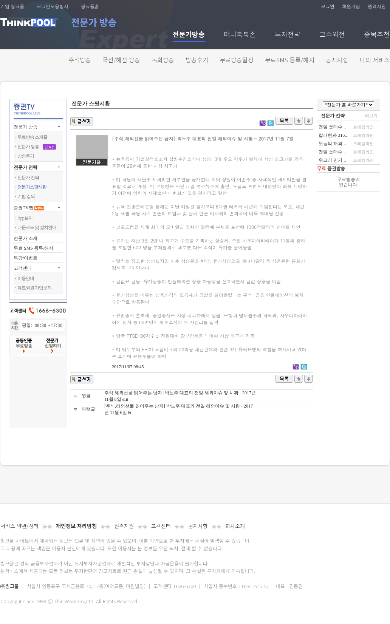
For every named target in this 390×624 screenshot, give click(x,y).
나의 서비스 (375, 59)
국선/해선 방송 (121, 59)
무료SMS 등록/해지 (289, 59)
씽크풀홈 (90, 6)
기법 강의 (26, 196)
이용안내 (25, 278)
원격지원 (377, 6)
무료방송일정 (237, 59)
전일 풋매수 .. (332, 127)
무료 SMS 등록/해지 (33, 248)
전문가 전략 (25, 167)
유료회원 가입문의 (34, 287)
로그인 (327, 6)
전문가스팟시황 (31, 187)
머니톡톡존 (240, 35)
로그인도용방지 (52, 6)
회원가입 (351, 6)
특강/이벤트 (25, 258)
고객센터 (161, 526)
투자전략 (287, 35)
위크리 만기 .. (332, 160)
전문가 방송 (25, 127)
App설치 (24, 218)
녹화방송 (163, 59)
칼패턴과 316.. (333, 135)
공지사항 (337, 59)
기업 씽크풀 (12, 6)
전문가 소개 (25, 238)
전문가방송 (189, 35)
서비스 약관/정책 (19, 526)
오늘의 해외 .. (332, 143)
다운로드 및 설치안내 (36, 227)
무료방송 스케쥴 (32, 137)
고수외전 (332, 35)
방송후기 (197, 59)
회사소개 (235, 526)
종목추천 (377, 35)
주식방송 (79, 59)
